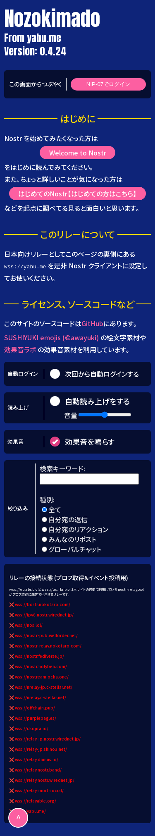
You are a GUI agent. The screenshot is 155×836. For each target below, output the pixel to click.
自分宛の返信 (68, 519)
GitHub (92, 323)
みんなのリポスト (72, 539)
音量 (70, 415)
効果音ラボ (20, 349)
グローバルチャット (74, 549)
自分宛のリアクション (78, 529)
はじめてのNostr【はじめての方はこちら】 (77, 193)
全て (54, 509)
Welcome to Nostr (77, 153)
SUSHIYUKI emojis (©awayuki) (51, 337)
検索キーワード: (63, 468)
